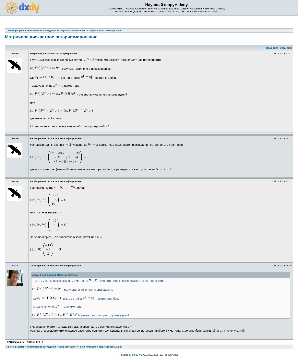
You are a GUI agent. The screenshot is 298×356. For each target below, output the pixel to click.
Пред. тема (272, 48)
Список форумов (15, 347)
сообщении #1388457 (54, 275)
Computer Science (68, 347)
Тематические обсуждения (41, 347)
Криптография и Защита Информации (101, 347)
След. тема (286, 48)
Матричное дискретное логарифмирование (51, 36)
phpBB (135, 355)
